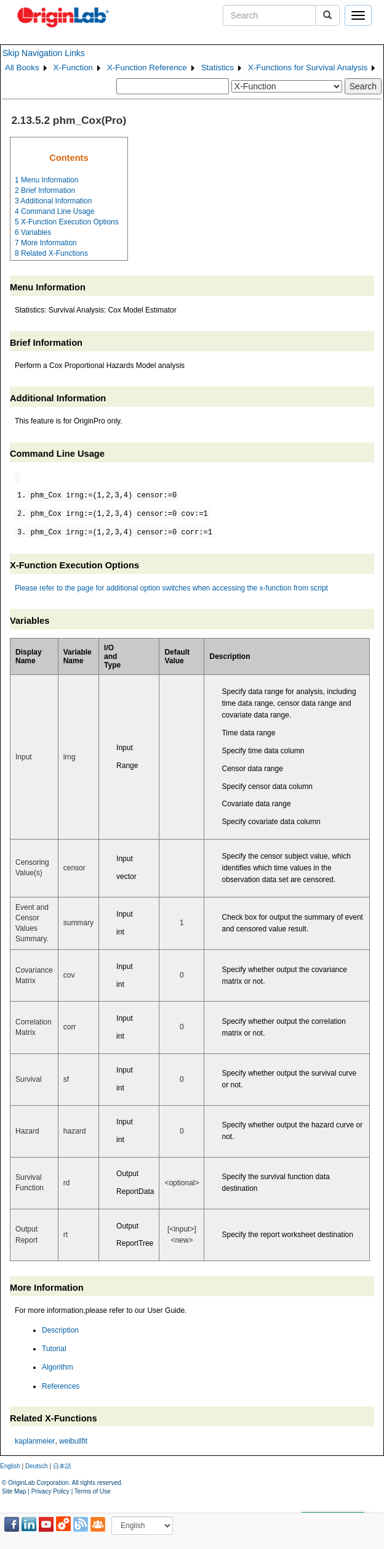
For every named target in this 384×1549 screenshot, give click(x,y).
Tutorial (54, 1348)
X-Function (73, 67)
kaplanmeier (35, 1441)
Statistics (217, 67)
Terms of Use (92, 1491)
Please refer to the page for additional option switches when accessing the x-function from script (171, 588)
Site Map (14, 1491)
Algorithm (57, 1367)
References (60, 1386)
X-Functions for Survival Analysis (307, 67)
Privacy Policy (50, 1491)
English (10, 1466)
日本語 (62, 1466)
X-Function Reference (147, 67)
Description (60, 1330)
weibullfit (73, 1441)
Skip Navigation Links (43, 53)
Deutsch (36, 1466)
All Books (22, 67)
